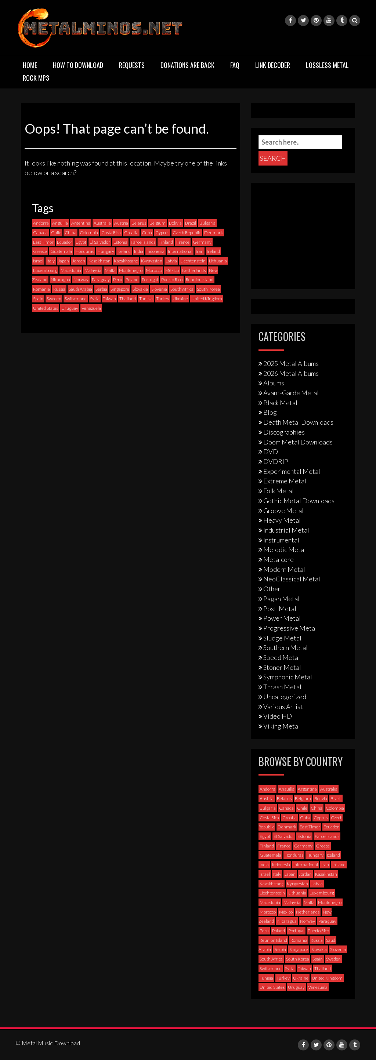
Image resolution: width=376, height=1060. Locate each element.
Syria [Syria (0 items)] (95, 298)
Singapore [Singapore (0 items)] (120, 289)
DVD (270, 451)
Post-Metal (279, 609)
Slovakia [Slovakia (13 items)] (140, 289)
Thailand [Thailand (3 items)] (127, 298)
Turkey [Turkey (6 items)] (162, 298)
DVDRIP (275, 461)
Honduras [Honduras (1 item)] (84, 251)
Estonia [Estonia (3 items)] (120, 242)
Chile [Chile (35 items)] (56, 232)
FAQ (234, 65)
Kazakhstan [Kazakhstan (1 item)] (99, 261)
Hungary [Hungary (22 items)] (105, 251)
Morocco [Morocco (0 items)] (154, 270)
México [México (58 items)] (172, 270)
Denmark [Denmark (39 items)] (213, 232)
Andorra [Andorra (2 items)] (41, 223)
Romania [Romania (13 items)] (41, 289)
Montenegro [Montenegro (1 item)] (130, 270)
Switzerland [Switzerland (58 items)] (76, 298)
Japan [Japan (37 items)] (63, 261)
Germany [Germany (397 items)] (202, 242)
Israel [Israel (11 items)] (38, 261)
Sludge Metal (282, 638)
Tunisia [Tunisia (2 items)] (146, 298)
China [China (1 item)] (70, 232)
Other (272, 589)
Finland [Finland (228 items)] (166, 242)
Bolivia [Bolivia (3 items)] (175, 223)
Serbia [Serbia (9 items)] (101, 289)
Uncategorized (284, 697)
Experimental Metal (291, 471)
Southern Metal (285, 647)
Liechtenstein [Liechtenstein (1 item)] (193, 261)
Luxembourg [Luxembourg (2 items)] (45, 270)
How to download (78, 65)
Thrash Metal (282, 687)
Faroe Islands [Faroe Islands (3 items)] (143, 242)
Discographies (284, 432)
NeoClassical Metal (291, 579)
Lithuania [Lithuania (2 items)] (218, 261)
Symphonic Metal (287, 677)
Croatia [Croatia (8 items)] (131, 232)
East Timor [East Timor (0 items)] (43, 242)
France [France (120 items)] (182, 242)
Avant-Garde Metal (291, 393)
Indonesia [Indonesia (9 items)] (155, 251)
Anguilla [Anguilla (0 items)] (60, 223)
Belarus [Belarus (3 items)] (138, 223)
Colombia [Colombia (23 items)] (89, 232)
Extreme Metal (284, 481)
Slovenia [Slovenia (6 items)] (159, 289)
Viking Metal (281, 726)
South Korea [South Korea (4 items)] (208, 289)
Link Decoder (272, 65)
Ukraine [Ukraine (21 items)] (180, 298)
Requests (132, 65)
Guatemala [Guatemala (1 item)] (61, 251)
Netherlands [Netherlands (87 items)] (194, 270)
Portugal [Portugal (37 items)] (150, 279)
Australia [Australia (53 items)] (102, 223)
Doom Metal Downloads (298, 442)
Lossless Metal (327, 65)
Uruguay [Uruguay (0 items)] (69, 308)
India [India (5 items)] (138, 251)
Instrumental (281, 540)
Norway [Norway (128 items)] (80, 279)
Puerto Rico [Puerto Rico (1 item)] (171, 279)
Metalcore (278, 559)
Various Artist (283, 707)
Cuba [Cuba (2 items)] (147, 232)
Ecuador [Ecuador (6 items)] (64, 242)
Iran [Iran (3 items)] (199, 251)
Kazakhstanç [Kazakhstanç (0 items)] (126, 261)
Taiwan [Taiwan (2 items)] (109, 298)
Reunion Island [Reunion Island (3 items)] (199, 279)
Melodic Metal (284, 549)
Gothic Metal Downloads (299, 501)
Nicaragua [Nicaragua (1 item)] (60, 279)
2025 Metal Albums (291, 363)
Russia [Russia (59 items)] (59, 289)
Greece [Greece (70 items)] (40, 251)
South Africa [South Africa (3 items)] (182, 289)
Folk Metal (278, 491)
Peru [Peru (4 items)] (117, 279)
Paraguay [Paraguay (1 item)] (101, 279)
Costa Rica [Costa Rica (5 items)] (111, 232)
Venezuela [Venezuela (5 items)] (91, 308)
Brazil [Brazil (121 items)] (190, 223)
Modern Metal (284, 569)
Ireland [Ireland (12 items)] (213, 251)
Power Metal (282, 618)
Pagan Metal (281, 599)
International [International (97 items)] (180, 251)
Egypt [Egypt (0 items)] (81, 242)
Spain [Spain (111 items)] (38, 298)
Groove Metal (283, 511)
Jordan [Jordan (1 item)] (78, 261)
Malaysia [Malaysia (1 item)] (92, 270)
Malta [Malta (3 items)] (110, 270)
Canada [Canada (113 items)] (40, 232)
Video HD (277, 716)
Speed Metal (281, 657)
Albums (273, 383)
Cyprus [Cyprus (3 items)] (162, 232)
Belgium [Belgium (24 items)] (157, 223)
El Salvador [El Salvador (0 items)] (100, 242)
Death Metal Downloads (298, 422)
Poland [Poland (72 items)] (132, 279)
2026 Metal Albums (291, 373)
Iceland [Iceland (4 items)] (124, 251)
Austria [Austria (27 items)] (121, 223)
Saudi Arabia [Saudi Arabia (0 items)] (80, 289)
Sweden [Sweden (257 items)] (54, 298)
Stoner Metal (282, 667)
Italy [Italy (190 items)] (51, 261)
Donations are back (187, 65)
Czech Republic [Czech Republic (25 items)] (187, 232)
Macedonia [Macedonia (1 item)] (71, 270)
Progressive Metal (290, 628)
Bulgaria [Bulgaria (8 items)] (207, 223)
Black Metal (280, 403)
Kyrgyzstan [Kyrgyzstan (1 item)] (151, 261)
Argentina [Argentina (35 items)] (80, 223)
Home (30, 65)
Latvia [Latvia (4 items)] (171, 261)
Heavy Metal (282, 520)
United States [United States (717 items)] (45, 308)
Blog (270, 412)
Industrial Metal (286, 530)
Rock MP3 (36, 78)
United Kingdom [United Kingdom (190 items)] (206, 298)
